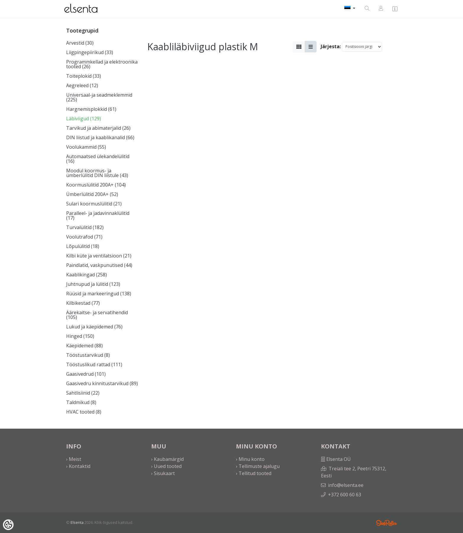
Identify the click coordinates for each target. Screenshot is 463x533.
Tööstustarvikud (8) (88, 355)
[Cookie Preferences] (8, 524)
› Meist (73, 459)
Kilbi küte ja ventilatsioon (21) (98, 255)
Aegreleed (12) (82, 85)
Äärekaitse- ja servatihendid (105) (97, 314)
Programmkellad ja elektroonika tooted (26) (102, 64)
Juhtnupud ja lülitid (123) (93, 284)
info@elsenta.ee (345, 485)
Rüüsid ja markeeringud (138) (98, 293)
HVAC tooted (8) (83, 412)
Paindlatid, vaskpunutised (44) (99, 265)
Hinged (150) (80, 336)
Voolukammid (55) (86, 147)
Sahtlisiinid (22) (83, 393)
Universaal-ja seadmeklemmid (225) (99, 97)
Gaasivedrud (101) (86, 374)
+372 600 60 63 (344, 494)
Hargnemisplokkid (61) (91, 109)
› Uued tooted (166, 466)
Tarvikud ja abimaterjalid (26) (98, 128)
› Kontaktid (78, 466)
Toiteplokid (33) (83, 76)
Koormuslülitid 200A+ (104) (96, 185)
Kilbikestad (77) (83, 303)
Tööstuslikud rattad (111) (94, 364)
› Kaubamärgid (167, 459)
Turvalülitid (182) (85, 227)
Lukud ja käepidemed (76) (94, 326)
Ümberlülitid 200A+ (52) (92, 194)
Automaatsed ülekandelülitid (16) (97, 158)
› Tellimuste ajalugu (258, 466)
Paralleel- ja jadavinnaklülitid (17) (97, 215)
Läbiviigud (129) (83, 118)
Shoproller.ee (386, 523)
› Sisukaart (163, 473)
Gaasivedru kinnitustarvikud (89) (102, 383)
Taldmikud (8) (81, 402)
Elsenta (77, 522)
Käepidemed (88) (84, 345)
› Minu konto (250, 459)
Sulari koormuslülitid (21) (94, 203)
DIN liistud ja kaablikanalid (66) (100, 137)
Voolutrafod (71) (84, 237)
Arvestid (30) (80, 43)
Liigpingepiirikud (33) (89, 52)
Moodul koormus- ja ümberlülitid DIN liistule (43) (97, 173)
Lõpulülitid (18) (82, 246)
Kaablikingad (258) (86, 274)
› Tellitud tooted (253, 473)
